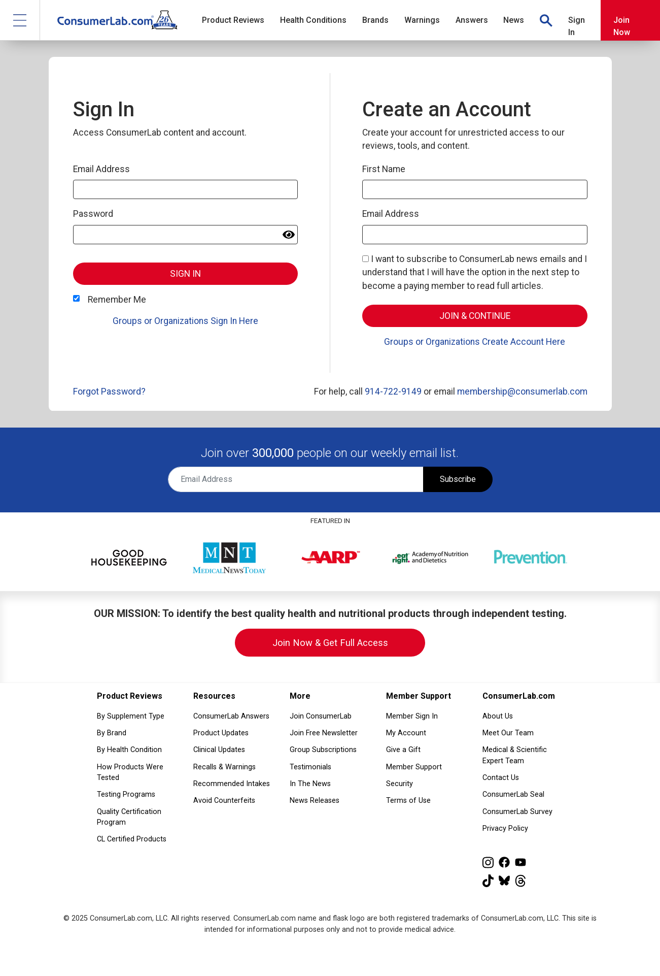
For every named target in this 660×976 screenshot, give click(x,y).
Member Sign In (412, 716)
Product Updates (221, 733)
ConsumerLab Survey (517, 811)
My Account (406, 733)
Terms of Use (408, 800)
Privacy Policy (505, 828)
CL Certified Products (131, 839)
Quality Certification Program (129, 817)
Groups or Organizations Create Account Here (474, 342)
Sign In (576, 26)
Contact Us (500, 777)
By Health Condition (129, 749)
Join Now (621, 26)
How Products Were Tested (130, 773)
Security (399, 783)
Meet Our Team (508, 733)
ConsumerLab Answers (231, 716)
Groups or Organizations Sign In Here (185, 321)
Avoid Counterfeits (224, 800)
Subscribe (458, 479)
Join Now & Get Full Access (330, 642)
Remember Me (117, 300)
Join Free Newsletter (324, 733)
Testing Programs (126, 794)
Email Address (101, 169)
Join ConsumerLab (321, 716)
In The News (310, 783)
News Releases (314, 800)
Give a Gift (403, 749)
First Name (383, 169)
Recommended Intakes (231, 783)
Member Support (414, 767)
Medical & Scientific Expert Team (514, 755)
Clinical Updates (219, 749)
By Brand (111, 733)
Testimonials (310, 767)
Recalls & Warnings (224, 767)
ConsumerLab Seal (513, 794)
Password (93, 214)
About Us (497, 716)
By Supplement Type (130, 716)
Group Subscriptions (323, 749)
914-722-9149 (393, 391)
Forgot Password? (109, 391)
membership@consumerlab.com (522, 391)
